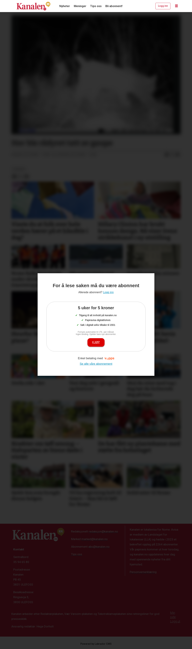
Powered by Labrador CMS (96, 643)
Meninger (80, 6)
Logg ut (175, 621)
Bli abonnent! (113, 6)
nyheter (18, 169)
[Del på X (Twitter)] (172, 154)
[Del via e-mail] (177, 154)
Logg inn (163, 5)
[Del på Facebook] (166, 154)
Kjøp (96, 342)
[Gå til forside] (33, 6)
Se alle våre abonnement (96, 363)
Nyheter (64, 6)
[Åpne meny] (176, 6)
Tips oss (96, 6)
